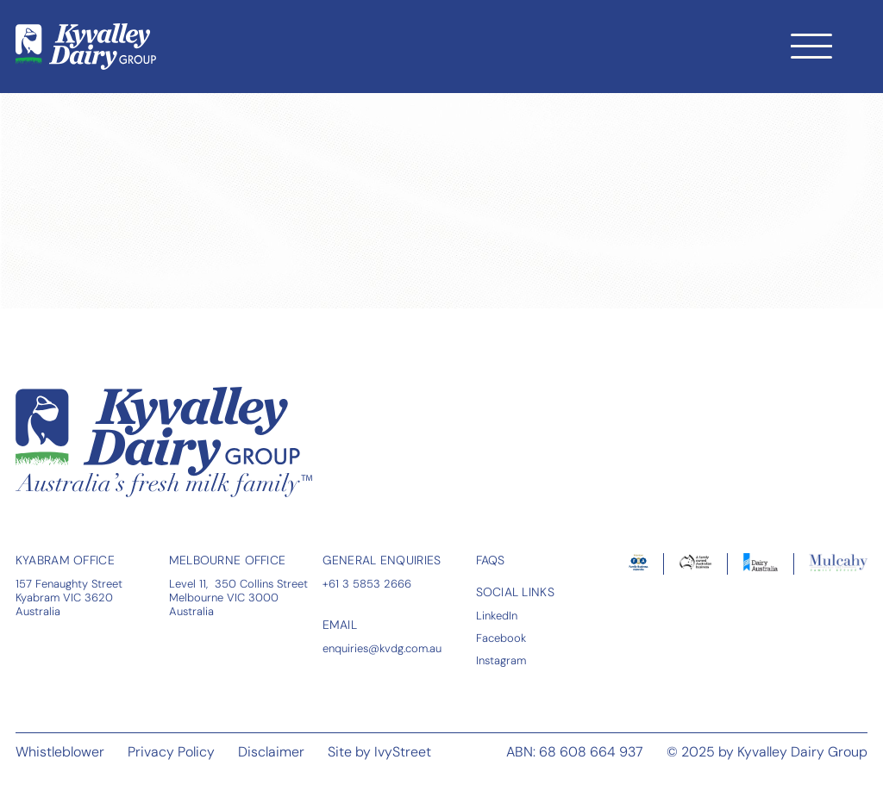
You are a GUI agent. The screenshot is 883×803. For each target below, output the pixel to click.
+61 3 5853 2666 (367, 583)
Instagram (501, 660)
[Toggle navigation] (811, 46)
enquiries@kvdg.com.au (382, 648)
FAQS (490, 560)
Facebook (501, 637)
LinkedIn (496, 615)
